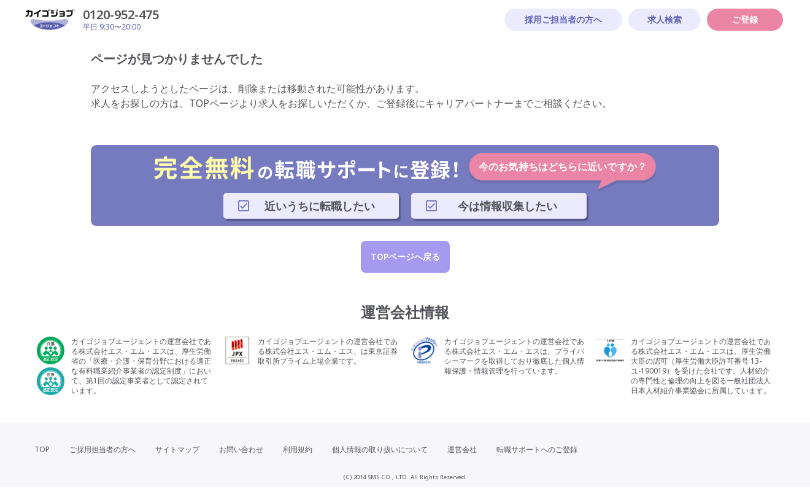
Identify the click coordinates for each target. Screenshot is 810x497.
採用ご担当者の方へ (563, 19)
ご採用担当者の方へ (102, 449)
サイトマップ (177, 449)
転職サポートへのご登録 (536, 449)
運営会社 (462, 449)
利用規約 (297, 449)
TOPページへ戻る (405, 256)
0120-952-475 (121, 14)
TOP (42, 449)
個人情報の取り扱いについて (380, 449)
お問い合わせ (241, 449)
